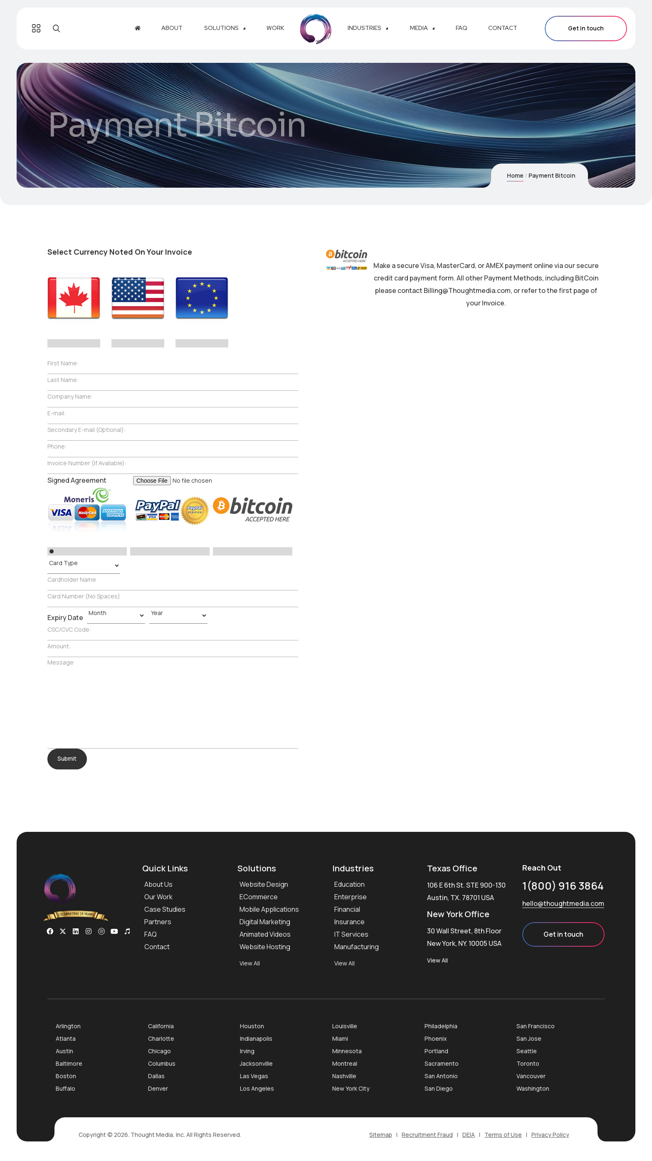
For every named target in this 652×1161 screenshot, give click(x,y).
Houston (252, 1026)
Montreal (344, 1063)
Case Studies (164, 909)
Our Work (158, 896)
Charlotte (161, 1038)
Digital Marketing (265, 921)
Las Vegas (254, 1076)
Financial (347, 909)
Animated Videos (265, 934)
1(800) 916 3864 (563, 885)
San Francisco (535, 1026)
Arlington (68, 1026)
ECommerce (259, 896)
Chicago (159, 1051)
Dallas (156, 1076)
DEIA (468, 1135)
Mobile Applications (269, 909)
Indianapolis (256, 1038)
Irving (247, 1051)
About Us (158, 884)
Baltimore (69, 1063)
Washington (532, 1088)
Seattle (526, 1051)
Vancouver (531, 1076)
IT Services (351, 934)
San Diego (439, 1088)
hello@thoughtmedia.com (563, 903)
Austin (64, 1051)
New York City (351, 1088)
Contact (157, 946)
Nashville (344, 1076)
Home (515, 175)
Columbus (161, 1063)
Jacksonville (256, 1063)
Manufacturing (356, 946)
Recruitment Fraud (427, 1135)
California (161, 1026)
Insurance (349, 921)
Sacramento (442, 1063)
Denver (158, 1088)
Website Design (264, 884)
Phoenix (436, 1038)
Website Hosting (265, 946)
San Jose (528, 1038)
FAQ (150, 934)
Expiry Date (65, 617)
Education (349, 884)
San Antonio (441, 1076)
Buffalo (65, 1088)
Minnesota (347, 1051)
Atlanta (66, 1038)
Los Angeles (257, 1088)
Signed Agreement (76, 480)
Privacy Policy (550, 1135)
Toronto (527, 1063)
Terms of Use (503, 1135)
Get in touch (586, 28)
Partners (157, 921)
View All (250, 963)
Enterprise (350, 896)
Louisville (344, 1026)
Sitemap (380, 1135)
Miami (340, 1038)
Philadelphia (441, 1026)
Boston (66, 1076)
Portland (436, 1051)
